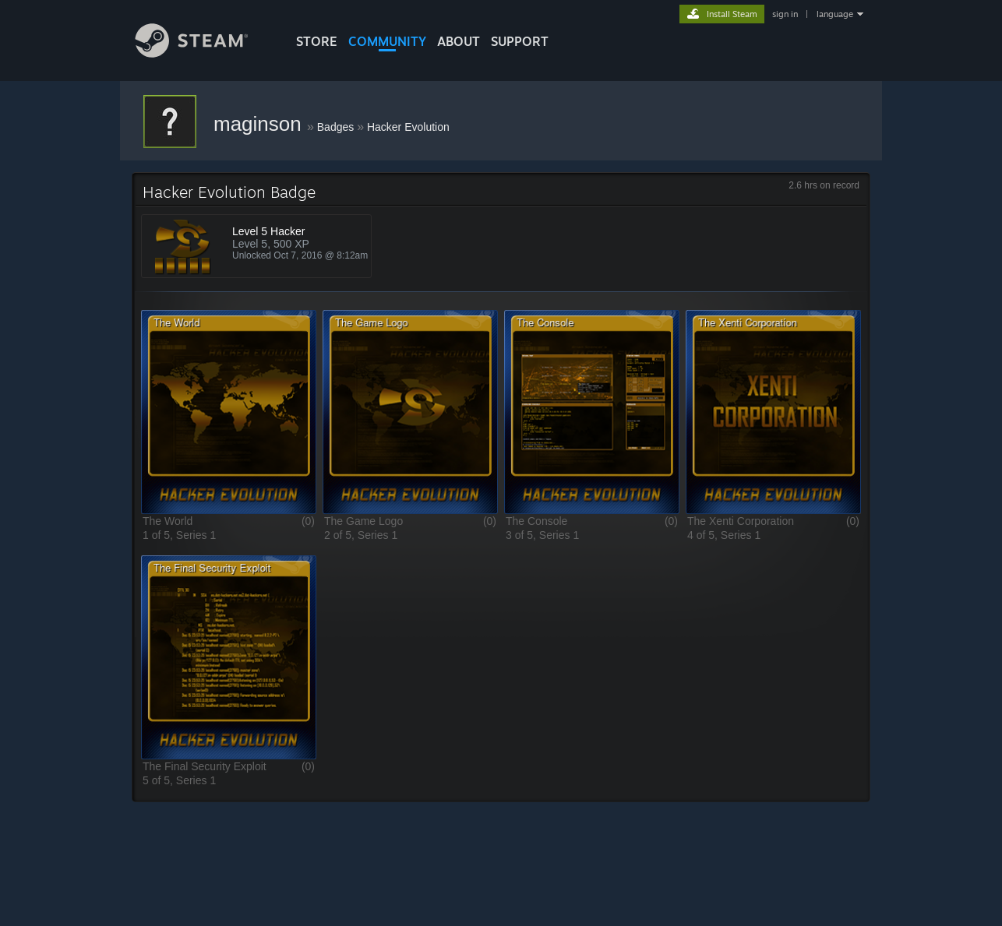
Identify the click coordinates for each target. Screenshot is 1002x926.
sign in (785, 14)
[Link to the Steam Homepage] (203, 53)
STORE (316, 41)
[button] (228, 411)
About (458, 41)
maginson (260, 124)
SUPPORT (520, 41)
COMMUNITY (387, 41)
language (835, 14)
